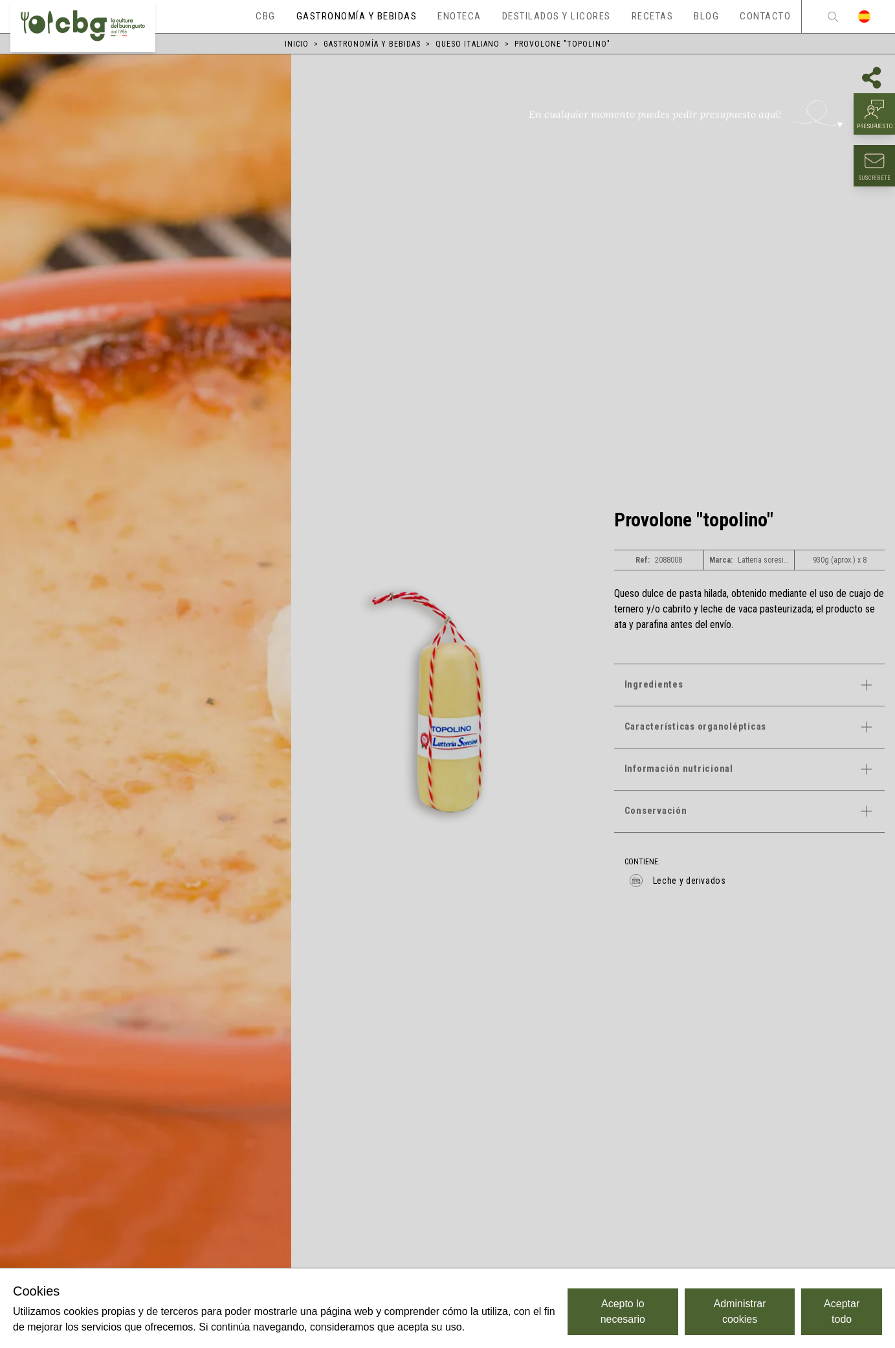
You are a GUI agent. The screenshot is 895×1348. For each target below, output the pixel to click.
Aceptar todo (841, 1311)
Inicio (297, 44)
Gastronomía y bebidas (372, 44)
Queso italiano (468, 44)
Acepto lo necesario (623, 1311)
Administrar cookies (740, 1311)
